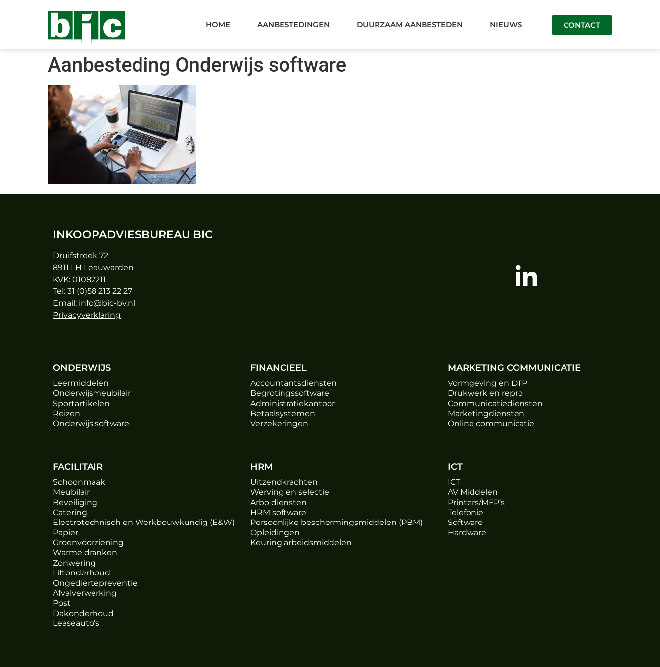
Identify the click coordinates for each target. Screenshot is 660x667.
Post (62, 603)
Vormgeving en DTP (487, 383)
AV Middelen (473, 492)
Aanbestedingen (293, 24)
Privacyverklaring (87, 315)
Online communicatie (491, 423)
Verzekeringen (279, 423)
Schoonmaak (79, 482)
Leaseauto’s (76, 623)
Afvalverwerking (85, 593)
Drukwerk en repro (485, 393)
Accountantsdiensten (293, 383)
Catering (70, 512)
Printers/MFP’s (476, 502)
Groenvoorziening (88, 542)
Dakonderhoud (83, 613)
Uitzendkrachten (284, 482)
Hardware (467, 532)
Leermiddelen (81, 383)
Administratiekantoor (292, 403)
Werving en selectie (289, 492)
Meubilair (71, 492)
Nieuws (506, 24)
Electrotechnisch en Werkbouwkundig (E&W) (144, 522)
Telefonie (465, 512)
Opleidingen (275, 532)
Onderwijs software (91, 423)
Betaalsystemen (282, 413)
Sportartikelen (81, 403)
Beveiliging (75, 502)
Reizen (66, 413)
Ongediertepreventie (95, 583)
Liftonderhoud (81, 572)
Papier (65, 532)
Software (465, 522)
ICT (454, 482)
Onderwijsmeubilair (92, 393)
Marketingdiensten (486, 413)
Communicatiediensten (495, 403)
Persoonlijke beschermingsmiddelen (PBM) (336, 522)
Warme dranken (85, 552)
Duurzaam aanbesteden (410, 24)
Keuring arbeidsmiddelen (301, 542)
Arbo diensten (278, 502)
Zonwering (74, 563)
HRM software (278, 512)
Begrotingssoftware (289, 393)
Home (218, 24)
